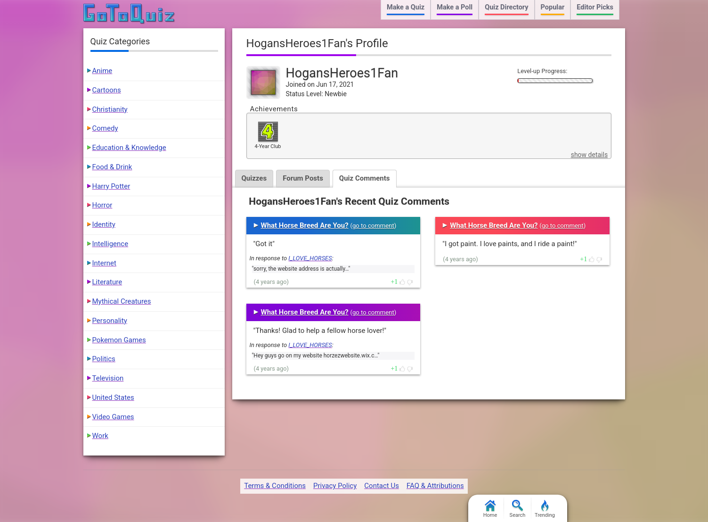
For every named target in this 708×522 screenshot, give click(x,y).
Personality (109, 320)
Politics (103, 359)
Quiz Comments (364, 178)
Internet (104, 263)
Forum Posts (303, 178)
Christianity (110, 109)
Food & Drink (112, 167)
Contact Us (381, 485)
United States (113, 397)
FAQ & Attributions (435, 485)
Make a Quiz (405, 7)
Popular (553, 7)
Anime (102, 70)
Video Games (113, 417)
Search (518, 509)
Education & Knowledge (129, 147)
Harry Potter (111, 186)
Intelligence (110, 244)
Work (100, 435)
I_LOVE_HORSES (310, 258)
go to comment (373, 225)
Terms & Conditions (275, 485)
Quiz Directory (506, 7)
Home (490, 509)
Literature (107, 282)
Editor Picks (595, 7)
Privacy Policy (335, 485)
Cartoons (106, 90)
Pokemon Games (119, 340)
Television (108, 378)
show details (589, 154)
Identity (103, 224)
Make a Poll (454, 7)
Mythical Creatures (121, 301)
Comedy (105, 128)
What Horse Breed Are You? (305, 225)
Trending (545, 509)
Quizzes (254, 178)
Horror (102, 205)
